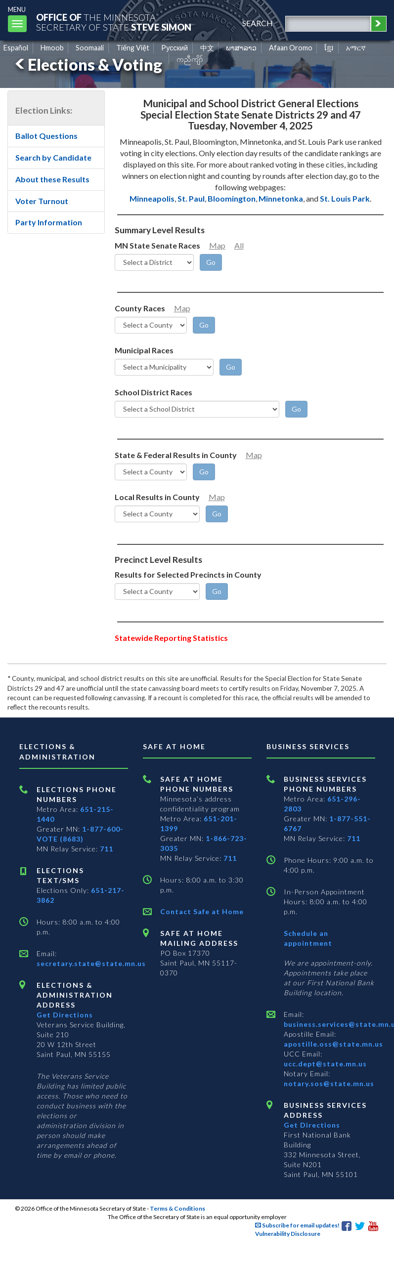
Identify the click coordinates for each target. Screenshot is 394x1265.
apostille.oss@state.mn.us (333, 1044)
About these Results (52, 179)
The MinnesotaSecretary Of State (113, 22)
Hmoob (52, 47)
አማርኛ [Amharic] (356, 47)
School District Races (153, 392)
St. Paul (191, 198)
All (239, 245)
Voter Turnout (41, 201)
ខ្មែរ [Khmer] (329, 47)
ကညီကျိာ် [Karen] (189, 59)
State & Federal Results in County (176, 455)
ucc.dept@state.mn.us (325, 1063)
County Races (140, 308)
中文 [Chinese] (207, 47)
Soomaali (90, 47)
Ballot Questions (46, 135)
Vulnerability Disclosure (287, 1233)
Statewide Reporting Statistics (171, 637)
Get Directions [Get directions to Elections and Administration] (65, 1015)
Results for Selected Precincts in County (188, 574)
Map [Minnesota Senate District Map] (217, 245)
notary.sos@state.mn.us (329, 1083)
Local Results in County (157, 497)
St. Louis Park (345, 198)
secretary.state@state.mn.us (91, 963)
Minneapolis (152, 198)
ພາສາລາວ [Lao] (241, 47)
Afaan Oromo (290, 47)
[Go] (211, 262)
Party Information (48, 222)
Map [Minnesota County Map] (182, 308)
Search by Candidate (53, 157)
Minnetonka (281, 198)
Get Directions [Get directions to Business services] (312, 1125)
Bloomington (232, 198)
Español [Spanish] (15, 47)
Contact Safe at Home (202, 911)
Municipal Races (144, 350)
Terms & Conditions (177, 1208)
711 (106, 848)
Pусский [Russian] (174, 47)
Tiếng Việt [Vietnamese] (132, 47)
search (257, 23)
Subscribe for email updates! (297, 1225)
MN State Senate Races (157, 245)
